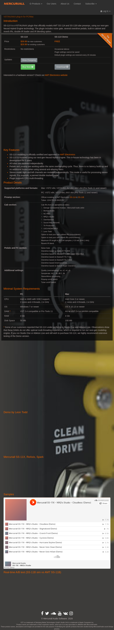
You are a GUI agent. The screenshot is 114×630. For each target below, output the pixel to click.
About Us (65, 4)
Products (36, 4)
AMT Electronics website (56, 75)
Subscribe (91, 4)
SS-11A (73, 197)
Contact (77, 4)
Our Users (51, 4)
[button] (28, 67)
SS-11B (81, 197)
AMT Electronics (67, 154)
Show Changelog (29, 60)
